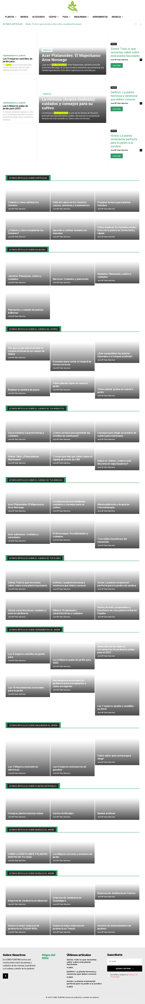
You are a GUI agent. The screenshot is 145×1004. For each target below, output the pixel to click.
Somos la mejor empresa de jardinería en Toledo (68, 927)
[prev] (136, 24)
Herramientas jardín (14, 56)
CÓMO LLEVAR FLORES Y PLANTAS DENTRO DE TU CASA (27, 855)
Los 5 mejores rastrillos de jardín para (17, 60)
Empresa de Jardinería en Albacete (27, 900)
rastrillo (9, 65)
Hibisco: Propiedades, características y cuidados (68, 612)
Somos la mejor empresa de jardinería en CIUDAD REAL (23, 927)
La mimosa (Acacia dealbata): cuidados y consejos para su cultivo (69, 103)
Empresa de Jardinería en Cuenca (116, 893)
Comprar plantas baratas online (25, 813)
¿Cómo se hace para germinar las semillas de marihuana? (71, 434)
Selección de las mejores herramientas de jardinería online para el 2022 (116, 649)
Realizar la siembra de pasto (24, 389)
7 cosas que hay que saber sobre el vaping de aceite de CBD (72, 458)
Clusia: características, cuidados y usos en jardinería (27, 612)
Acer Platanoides (59, 65)
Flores (113, 44)
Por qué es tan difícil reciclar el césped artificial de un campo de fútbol (26, 351)
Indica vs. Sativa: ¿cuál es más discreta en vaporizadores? (114, 462)
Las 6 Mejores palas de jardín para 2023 (15, 107)
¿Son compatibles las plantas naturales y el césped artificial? (114, 355)
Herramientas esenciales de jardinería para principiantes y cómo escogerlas (69, 683)
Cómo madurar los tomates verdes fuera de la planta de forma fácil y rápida (116, 230)
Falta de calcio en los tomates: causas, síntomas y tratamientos (71, 204)
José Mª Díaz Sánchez (119, 60)
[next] (140, 24)
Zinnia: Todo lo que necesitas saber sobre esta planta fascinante (53, 23)
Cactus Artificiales (63, 813)
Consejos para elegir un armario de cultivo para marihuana (116, 434)
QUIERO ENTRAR (125, 968)
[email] (124, 961)
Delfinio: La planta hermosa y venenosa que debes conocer (124, 96)
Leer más (117, 65)
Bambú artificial (106, 813)
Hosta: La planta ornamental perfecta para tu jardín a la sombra (124, 141)
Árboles (47, 50)
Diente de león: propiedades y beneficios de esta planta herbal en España (117, 610)
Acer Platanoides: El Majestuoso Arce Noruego (71, 57)
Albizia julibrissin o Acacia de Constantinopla (113, 506)
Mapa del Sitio (48, 956)
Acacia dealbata (61, 113)
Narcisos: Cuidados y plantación (71, 279)
